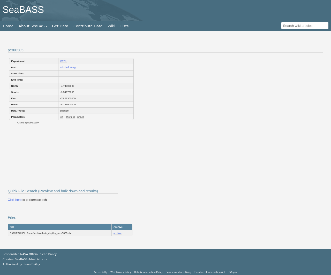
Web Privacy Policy (120, 272)
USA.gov (232, 272)
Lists (125, 26)
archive (118, 233)
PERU (63, 61)
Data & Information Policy (148, 272)
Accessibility (101, 272)
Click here (14, 200)
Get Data (60, 26)
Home (8, 26)
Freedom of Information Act (209, 272)
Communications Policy (178, 272)
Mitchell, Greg (68, 67)
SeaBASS (23, 9)
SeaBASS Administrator (31, 259)
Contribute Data (87, 26)
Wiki (111, 26)
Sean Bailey (32, 264)
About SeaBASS (33, 26)
